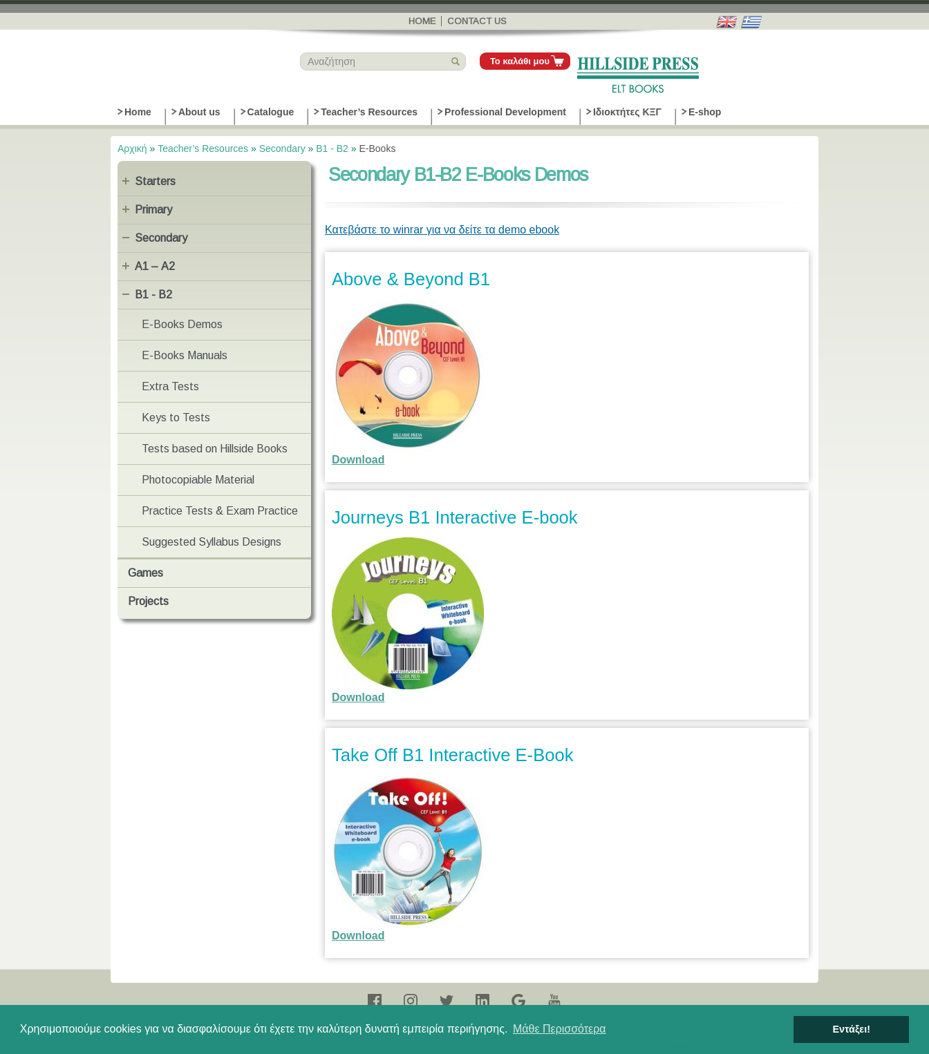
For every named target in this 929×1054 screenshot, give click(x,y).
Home (422, 21)
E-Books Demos (182, 324)
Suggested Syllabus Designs (211, 542)
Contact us (477, 21)
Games (145, 573)
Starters (155, 181)
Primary (153, 209)
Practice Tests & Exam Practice (220, 511)
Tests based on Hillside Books (215, 448)
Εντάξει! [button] (851, 1029)
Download (358, 460)
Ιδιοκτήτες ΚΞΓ (627, 111)
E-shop (704, 111)
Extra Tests (170, 386)
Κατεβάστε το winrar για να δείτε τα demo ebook (442, 230)
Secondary (282, 148)
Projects (148, 601)
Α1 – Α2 (155, 266)
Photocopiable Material (198, 480)
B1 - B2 (332, 148)
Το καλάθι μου (520, 61)
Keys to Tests (176, 417)
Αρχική (132, 148)
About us (199, 111)
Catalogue (270, 111)
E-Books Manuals (184, 355)
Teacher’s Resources (369, 111)
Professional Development (505, 111)
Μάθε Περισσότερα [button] (559, 1029)
